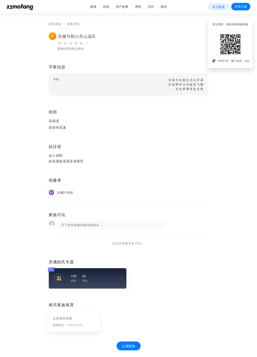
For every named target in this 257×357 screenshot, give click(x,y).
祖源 (106, 6)
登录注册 (241, 6)
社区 (151, 6)
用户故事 (122, 6)
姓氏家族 (55, 24)
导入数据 (218, 7)
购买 (164, 6)
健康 (93, 6)
